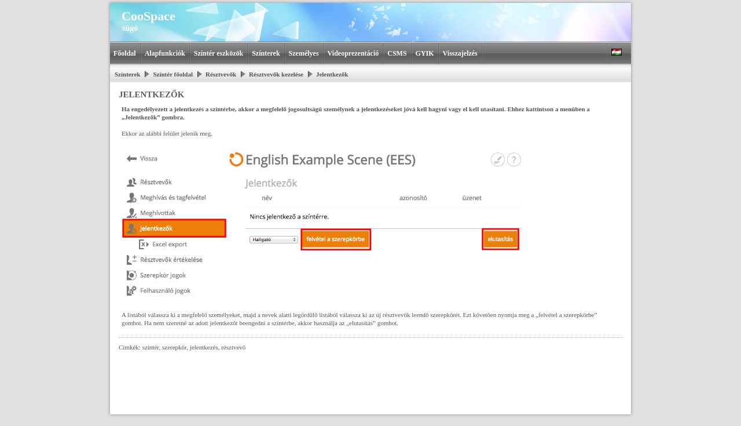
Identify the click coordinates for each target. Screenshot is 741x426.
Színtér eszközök (218, 53)
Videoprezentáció (353, 53)
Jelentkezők (332, 74)
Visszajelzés (460, 53)
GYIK (425, 53)
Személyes (304, 53)
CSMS (396, 53)
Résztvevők (221, 74)
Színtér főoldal (173, 74)
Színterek (266, 53)
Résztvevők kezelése (276, 74)
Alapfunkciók (165, 53)
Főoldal (124, 53)
